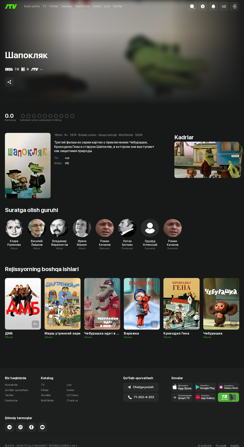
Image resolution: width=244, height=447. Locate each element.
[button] (223, 6)
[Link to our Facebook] (31, 427)
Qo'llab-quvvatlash (16, 390)
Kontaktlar (11, 384)
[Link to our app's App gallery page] (205, 397)
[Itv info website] (228, 397)
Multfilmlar (82, 6)
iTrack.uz (72, 400)
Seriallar (67, 6)
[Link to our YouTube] (42, 427)
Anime (97, 6)
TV (44, 6)
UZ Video (72, 395)
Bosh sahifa (32, 6)
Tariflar (117, 6)
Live (107, 6)
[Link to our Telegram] (9, 427)
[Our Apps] (182, 397)
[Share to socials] (9, 82)
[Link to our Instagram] (20, 427)
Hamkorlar (11, 400)
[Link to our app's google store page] (205, 387)
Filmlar (53, 6)
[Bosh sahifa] (11, 6)
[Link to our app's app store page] (182, 387)
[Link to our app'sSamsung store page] (228, 387)
